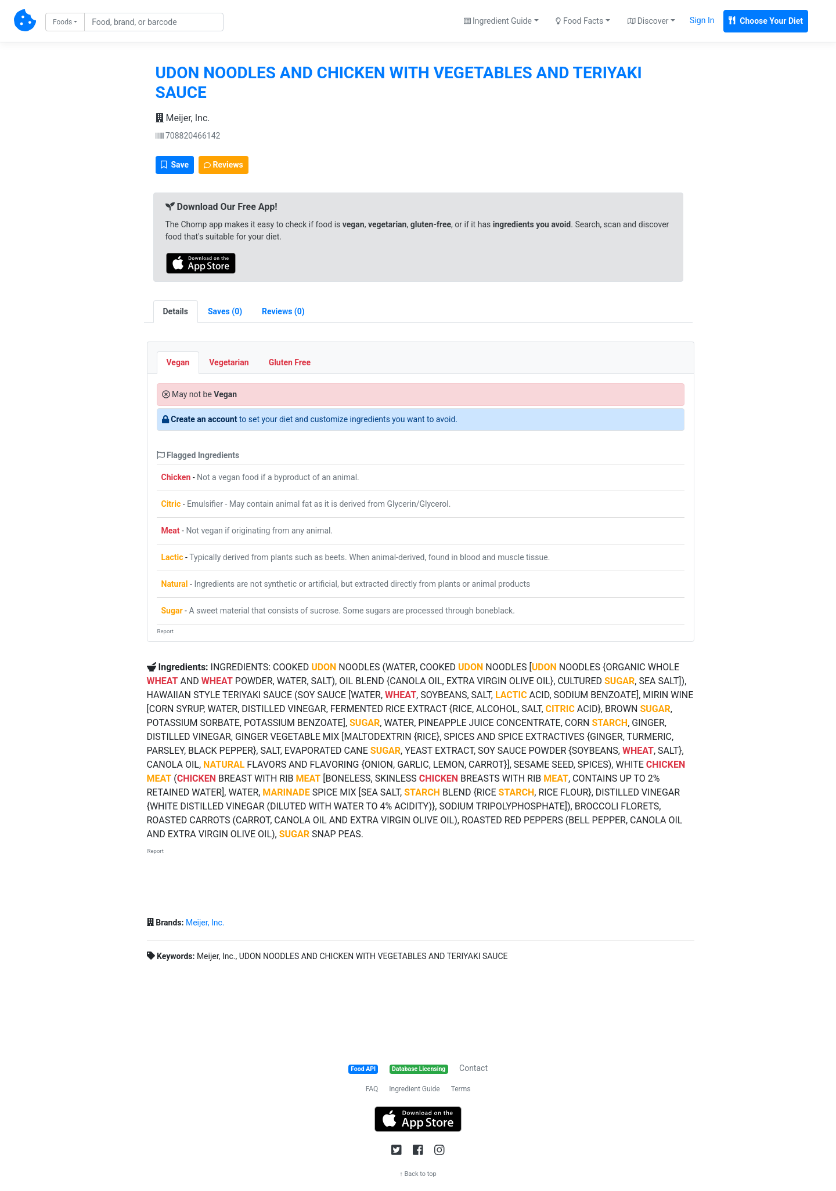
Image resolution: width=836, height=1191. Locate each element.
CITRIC (560, 708)
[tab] (225, 311)
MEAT (159, 778)
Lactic (172, 557)
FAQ (372, 1089)
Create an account (204, 419)
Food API (363, 1069)
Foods (62, 22)
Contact (473, 1068)
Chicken (176, 477)
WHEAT (162, 681)
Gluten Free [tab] (290, 362)
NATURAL (223, 764)
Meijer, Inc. (183, 118)
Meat (170, 530)
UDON (323, 667)
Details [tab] (176, 311)
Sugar (172, 610)
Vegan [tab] (178, 362)
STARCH (610, 722)
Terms (461, 1089)
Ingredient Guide (414, 1089)
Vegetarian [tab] (228, 362)
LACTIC (511, 694)
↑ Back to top (418, 1174)
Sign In (702, 20)
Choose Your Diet (766, 21)
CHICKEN (665, 764)
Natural (174, 584)
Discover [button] (648, 21)
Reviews (223, 164)
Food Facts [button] (579, 21)
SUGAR (619, 681)
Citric (171, 504)
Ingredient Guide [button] (498, 21)
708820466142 (188, 135)
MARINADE (285, 792)
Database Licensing (418, 1069)
